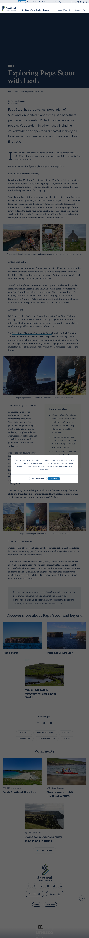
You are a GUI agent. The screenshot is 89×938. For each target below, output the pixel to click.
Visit (20, 10)
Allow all (54, 478)
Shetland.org (22, 2)
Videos (77, 10)
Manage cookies (38, 478)
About (59, 10)
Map (65, 10)
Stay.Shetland (43, 2)
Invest (46, 10)
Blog (70, 10)
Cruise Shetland (53, 2)
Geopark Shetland (32, 2)
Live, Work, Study (33, 10)
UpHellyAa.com (64, 2)
